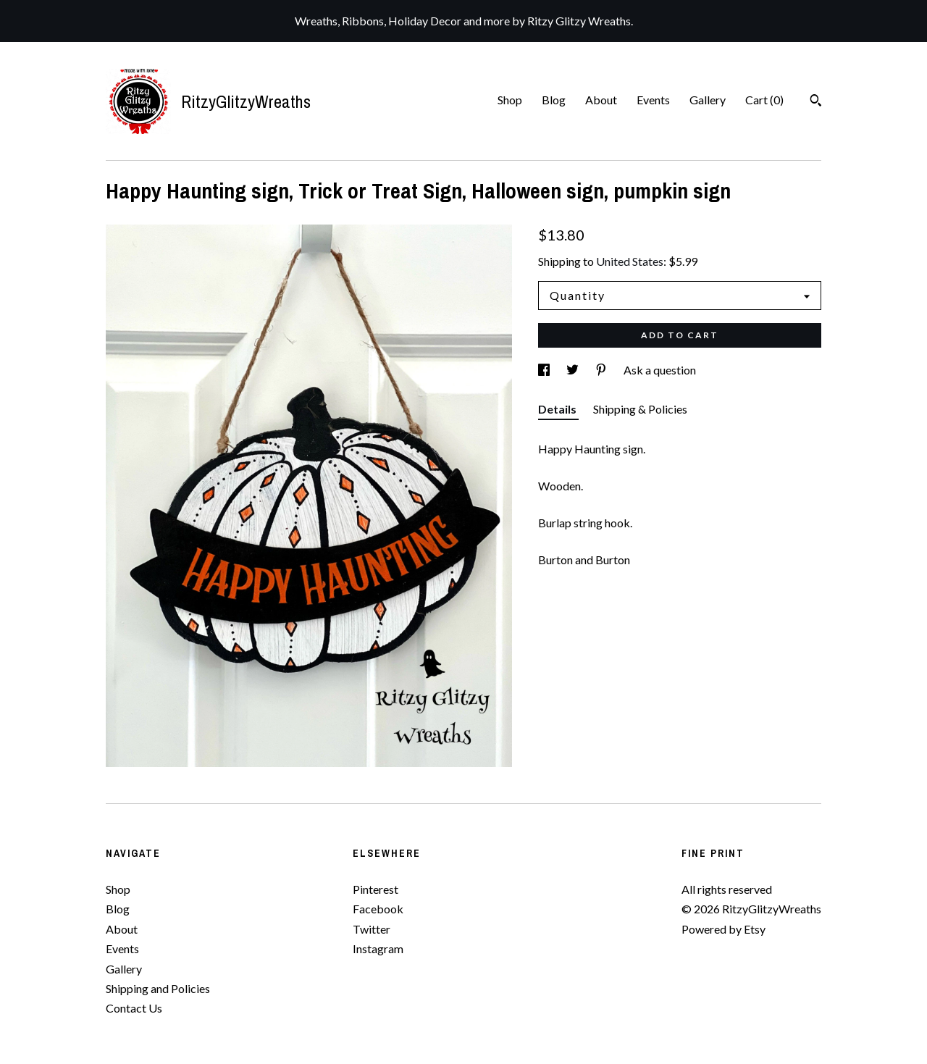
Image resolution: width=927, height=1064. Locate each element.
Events (653, 99)
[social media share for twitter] (573, 370)
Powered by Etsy (723, 929)
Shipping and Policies (158, 988)
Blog (554, 99)
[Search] (815, 102)
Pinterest (375, 889)
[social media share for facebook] (545, 370)
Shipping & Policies (640, 409)
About (601, 99)
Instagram (378, 948)
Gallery (707, 99)
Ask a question (660, 370)
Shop (510, 99)
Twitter (371, 929)
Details (558, 409)
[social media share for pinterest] (602, 370)
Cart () (764, 99)
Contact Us (134, 1008)
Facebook (378, 909)
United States (629, 261)
